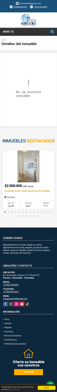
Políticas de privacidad (15, 344)
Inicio (4, 40)
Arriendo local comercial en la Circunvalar (27, 191)
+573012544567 (40, 7)
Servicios (9, 331)
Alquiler (8, 327)
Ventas (8, 323)
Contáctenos (11, 339)
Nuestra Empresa (13, 335)
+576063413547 (20, 7)
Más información (14, 389)
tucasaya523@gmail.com (15, 299)
